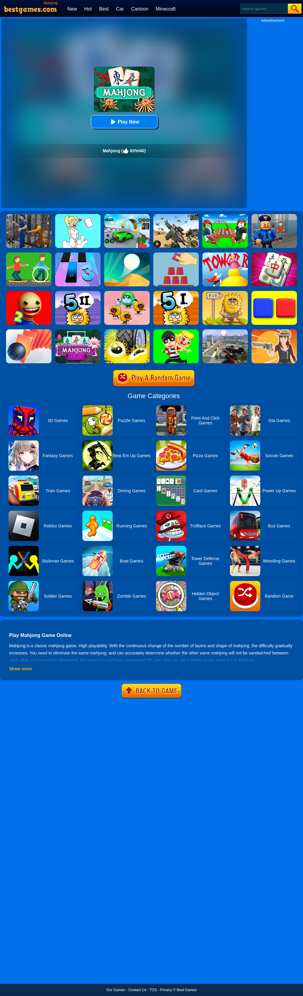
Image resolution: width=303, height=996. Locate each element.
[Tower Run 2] (225, 254)
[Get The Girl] (176, 331)
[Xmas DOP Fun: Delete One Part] (78, 216)
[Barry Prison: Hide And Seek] (274, 216)
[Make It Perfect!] (176, 254)
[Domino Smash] (29, 331)
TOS (153, 990)
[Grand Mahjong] (274, 254)
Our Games (115, 990)
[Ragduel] (274, 331)
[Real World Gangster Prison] (29, 216)
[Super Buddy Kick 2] (29, 293)
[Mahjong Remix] (78, 331)
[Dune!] (127, 254)
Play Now (124, 122)
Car (120, 9)
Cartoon (139, 9)
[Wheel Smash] (127, 331)
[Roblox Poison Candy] (225, 216)
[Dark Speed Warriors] (127, 216)
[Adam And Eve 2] (225, 293)
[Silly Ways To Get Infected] (127, 293)
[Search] (263, 9)
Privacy (166, 990)
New (72, 9)
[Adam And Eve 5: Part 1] (176, 293)
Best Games (187, 990)
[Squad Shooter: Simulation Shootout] (176, 216)
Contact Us (137, 990)
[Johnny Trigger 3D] (225, 331)
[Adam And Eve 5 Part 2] (78, 293)
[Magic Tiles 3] (78, 254)
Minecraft (166, 9)
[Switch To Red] (274, 293)
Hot (88, 9)
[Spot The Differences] (29, 254)
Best (104, 9)
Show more (20, 668)
